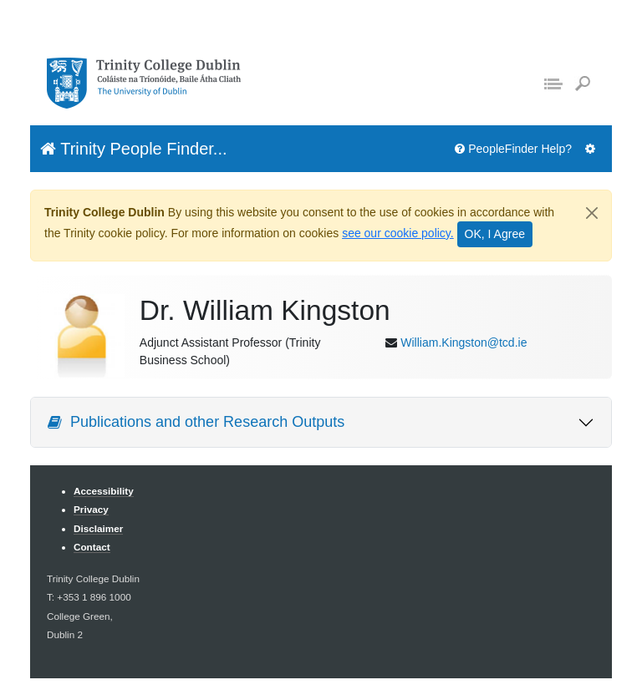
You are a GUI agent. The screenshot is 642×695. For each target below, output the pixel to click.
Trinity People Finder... (133, 149)
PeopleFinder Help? (513, 148)
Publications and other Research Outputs (196, 421)
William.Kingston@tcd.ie (463, 342)
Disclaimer (98, 528)
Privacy (91, 509)
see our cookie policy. (398, 233)
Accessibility (104, 490)
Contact (92, 546)
